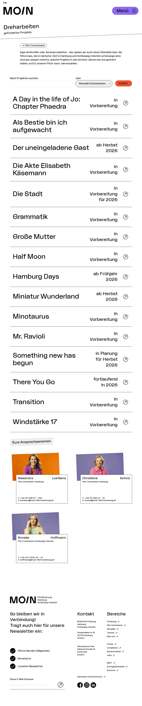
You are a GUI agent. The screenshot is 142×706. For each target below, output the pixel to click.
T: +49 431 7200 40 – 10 (30, 558)
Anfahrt (81, 638)
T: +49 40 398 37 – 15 (93, 498)
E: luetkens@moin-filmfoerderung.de (36, 500)
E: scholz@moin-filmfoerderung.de (99, 500)
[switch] (30, 651)
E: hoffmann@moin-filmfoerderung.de (36, 560)
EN (5, 3)
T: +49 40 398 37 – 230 (30, 498)
